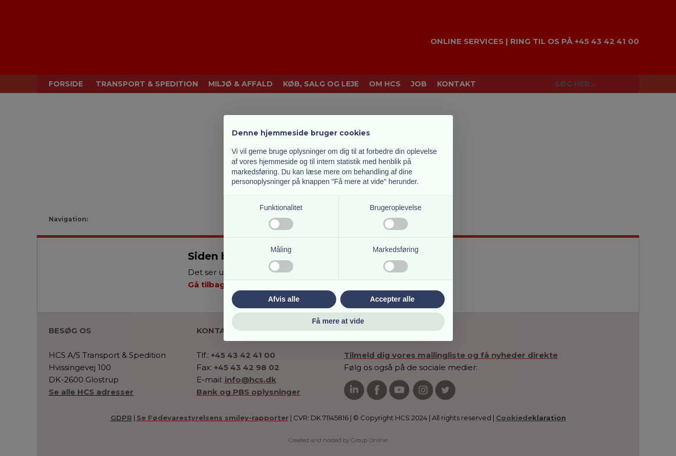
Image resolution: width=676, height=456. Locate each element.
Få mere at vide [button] (338, 321)
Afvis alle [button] (283, 299)
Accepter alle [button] (392, 299)
